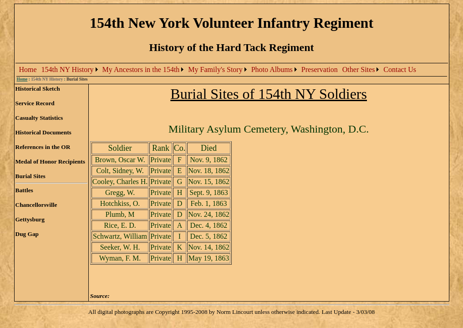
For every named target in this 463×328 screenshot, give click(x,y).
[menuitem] (28, 70)
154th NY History (67, 69)
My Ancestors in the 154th (141, 69)
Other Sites (358, 69)
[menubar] (217, 70)
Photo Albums (272, 69)
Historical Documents (43, 132)
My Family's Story (215, 69)
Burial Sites (30, 176)
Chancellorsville (36, 204)
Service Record (35, 103)
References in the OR (43, 147)
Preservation (319, 69)
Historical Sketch (37, 88)
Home (28, 69)
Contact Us (399, 69)
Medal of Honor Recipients (50, 161)
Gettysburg (30, 219)
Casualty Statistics (39, 117)
